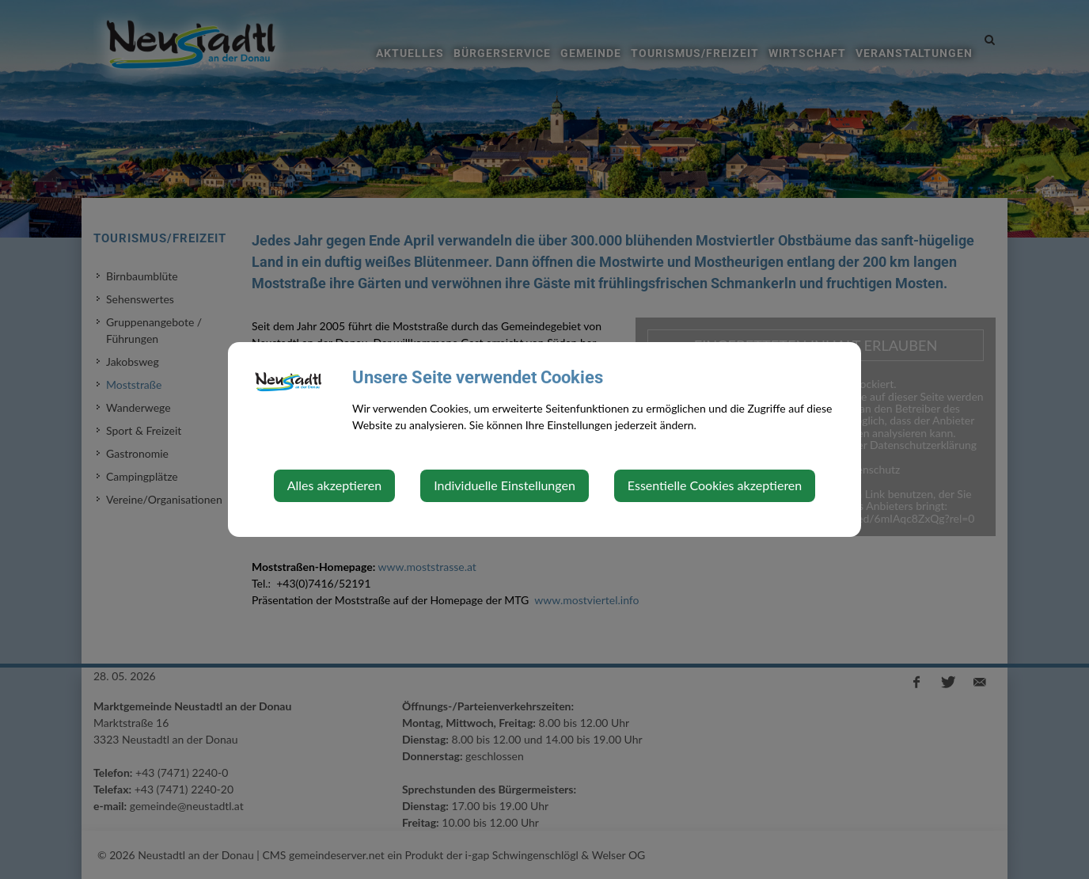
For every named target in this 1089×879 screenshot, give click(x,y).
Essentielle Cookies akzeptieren (715, 485)
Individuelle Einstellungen (504, 485)
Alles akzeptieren (334, 485)
